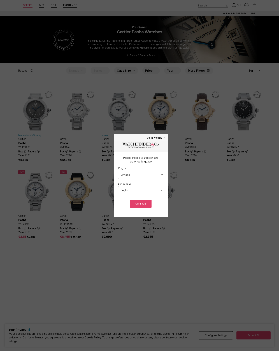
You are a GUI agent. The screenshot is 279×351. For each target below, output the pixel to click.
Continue (140, 203)
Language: (124, 183)
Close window (156, 137)
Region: (122, 168)
